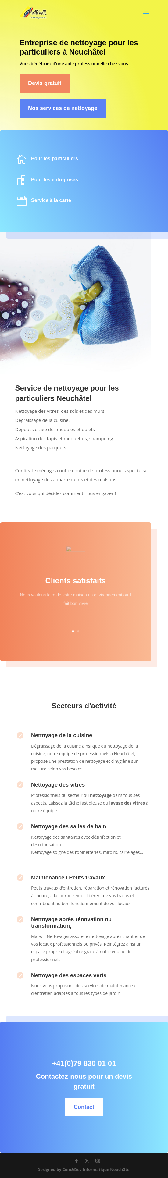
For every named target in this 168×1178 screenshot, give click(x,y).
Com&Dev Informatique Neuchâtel (96, 1169)
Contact (98, 1107)
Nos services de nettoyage (62, 108)
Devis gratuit (44, 83)
